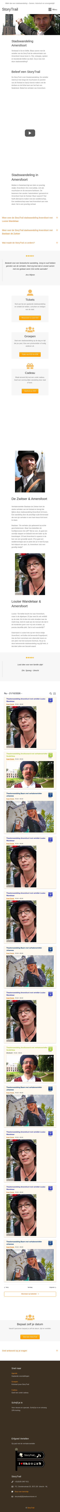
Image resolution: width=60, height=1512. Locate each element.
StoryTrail (30, 1508)
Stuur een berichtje (21, 1491)
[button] (57, 217)
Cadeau (14, 1390)
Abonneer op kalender (29, 1294)
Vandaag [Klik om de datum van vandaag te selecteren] (30, 1287)
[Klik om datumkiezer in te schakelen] (13, 693)
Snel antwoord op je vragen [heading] (14, 1351)
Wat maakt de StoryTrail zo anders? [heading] (18, 243)
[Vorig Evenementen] (6, 1287)
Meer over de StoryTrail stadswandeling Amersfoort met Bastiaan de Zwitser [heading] (27, 232)
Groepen (15, 1382)
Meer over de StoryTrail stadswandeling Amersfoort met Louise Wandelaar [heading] (27, 219)
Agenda (14, 1373)
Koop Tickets (10, 704)
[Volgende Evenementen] (52, 1287)
